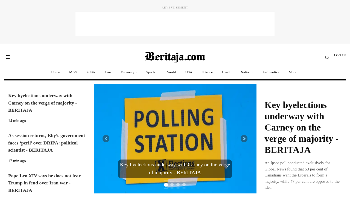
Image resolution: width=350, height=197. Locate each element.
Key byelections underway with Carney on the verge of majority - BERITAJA (302, 127)
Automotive (270, 72)
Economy (128, 72)
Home (55, 72)
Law (108, 72)
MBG (73, 72)
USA (188, 72)
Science (207, 72)
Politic (91, 72)
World (171, 72)
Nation (245, 72)
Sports (150, 72)
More (292, 72)
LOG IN (340, 55)
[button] (106, 138)
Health (227, 72)
